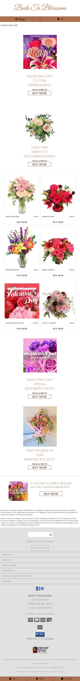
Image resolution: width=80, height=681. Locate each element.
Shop (20, 19)
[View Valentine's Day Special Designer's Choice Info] (40, 355)
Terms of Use (57, 672)
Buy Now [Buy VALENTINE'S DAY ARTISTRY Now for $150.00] (22, 328)
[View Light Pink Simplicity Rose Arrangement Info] (40, 123)
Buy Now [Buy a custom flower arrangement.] (51, 494)
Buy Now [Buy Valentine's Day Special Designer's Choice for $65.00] (39, 396)
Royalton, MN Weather (26, 668)
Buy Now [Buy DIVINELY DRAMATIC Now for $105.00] (58, 275)
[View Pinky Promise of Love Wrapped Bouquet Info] (40, 426)
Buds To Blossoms (40, 8)
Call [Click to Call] (13, 678)
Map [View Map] (40, 678)
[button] (40, 634)
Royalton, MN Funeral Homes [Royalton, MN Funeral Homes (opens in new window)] (16, 659)
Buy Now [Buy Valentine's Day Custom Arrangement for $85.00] (39, 93)
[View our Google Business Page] (42, 589)
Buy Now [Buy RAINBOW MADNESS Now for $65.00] (22, 275)
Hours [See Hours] (66, 678)
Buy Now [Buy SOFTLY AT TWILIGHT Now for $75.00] (58, 328)
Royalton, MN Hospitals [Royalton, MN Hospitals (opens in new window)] (43, 659)
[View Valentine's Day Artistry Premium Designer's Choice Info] (22, 301)
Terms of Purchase (40, 672)
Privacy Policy (23, 672)
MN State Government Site (51, 668)
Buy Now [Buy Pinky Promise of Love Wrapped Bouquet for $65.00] (39, 467)
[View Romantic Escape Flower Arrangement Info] (58, 194)
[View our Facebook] (38, 589)
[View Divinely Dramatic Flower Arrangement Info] (58, 248)
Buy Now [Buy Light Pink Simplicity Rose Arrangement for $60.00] (39, 164)
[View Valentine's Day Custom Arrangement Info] (40, 52)
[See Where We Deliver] (40, 548)
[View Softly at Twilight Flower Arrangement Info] (58, 301)
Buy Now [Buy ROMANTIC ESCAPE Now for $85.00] (58, 222)
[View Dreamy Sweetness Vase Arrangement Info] (22, 194)
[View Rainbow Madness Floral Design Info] (22, 248)
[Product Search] (40, 534)
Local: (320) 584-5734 (40, 607)
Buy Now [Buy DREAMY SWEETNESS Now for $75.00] (22, 222)
